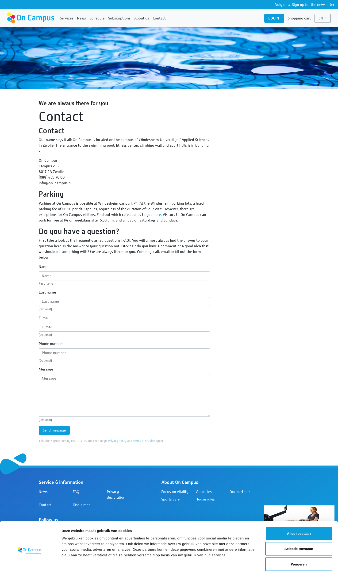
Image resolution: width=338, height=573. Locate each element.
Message (46, 369)
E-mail (44, 318)
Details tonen (253, 564)
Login (274, 18)
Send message (54, 430)
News (81, 18)
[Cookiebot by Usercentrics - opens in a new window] (30, 563)
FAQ (76, 492)
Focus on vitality (174, 492)
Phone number (51, 344)
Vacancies (204, 492)
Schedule (97, 18)
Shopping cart (299, 18)
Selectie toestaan (298, 527)
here (157, 215)
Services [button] (66, 18)
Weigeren (299, 542)
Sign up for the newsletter (313, 5)
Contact (159, 18)
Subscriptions (119, 18)
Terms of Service (144, 441)
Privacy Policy (117, 441)
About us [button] (141, 18)
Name (43, 267)
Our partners (240, 492)
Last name (47, 292)
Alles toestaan (299, 511)
